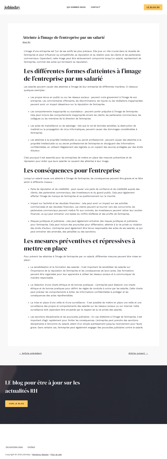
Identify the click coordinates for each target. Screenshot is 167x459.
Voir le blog (16, 403)
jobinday (12, 7)
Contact (96, 7)
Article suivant (138, 353)
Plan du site (56, 453)
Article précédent (30, 353)
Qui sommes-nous (75, 7)
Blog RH (27, 42)
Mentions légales (40, 453)
